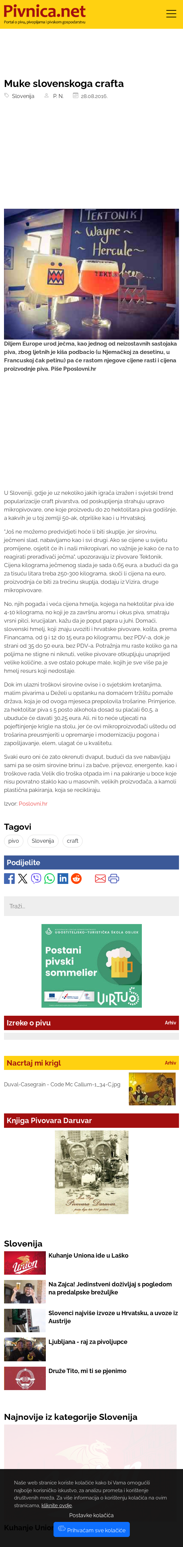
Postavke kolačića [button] (91, 1515)
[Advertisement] (91, 158)
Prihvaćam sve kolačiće (91, 1530)
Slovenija (21, 96)
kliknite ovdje (56, 1506)
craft (72, 841)
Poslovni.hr (33, 803)
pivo (13, 841)
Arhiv (170, 1022)
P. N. (58, 96)
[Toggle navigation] (171, 16)
